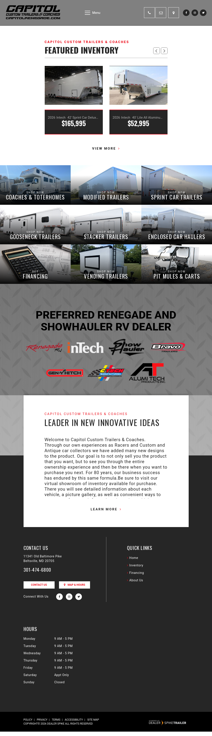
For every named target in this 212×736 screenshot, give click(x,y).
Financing (136, 577)
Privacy (42, 724)
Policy (28, 724)
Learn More (103, 514)
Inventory (136, 569)
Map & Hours (74, 589)
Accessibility (74, 724)
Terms (56, 724)
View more (104, 148)
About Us (136, 584)
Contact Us (39, 589)
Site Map (93, 724)
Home (133, 562)
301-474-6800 (37, 574)
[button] (156, 50)
